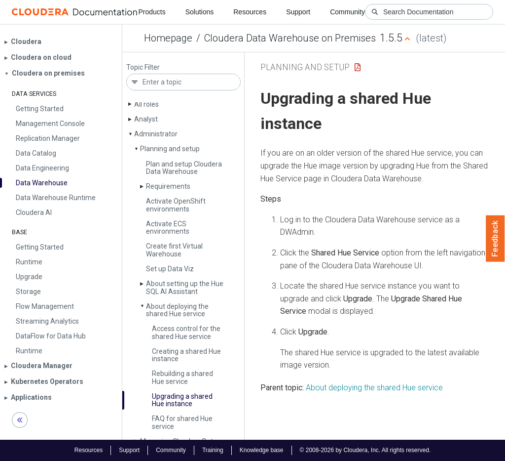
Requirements (168, 186)
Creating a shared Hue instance (186, 355)
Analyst (146, 119)
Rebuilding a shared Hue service (182, 377)
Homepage (168, 38)
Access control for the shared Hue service (186, 332)
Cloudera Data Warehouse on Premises (290, 38)
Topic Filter (143, 67)
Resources (249, 12)
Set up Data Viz (170, 269)
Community (347, 12)
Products (151, 12)
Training (212, 450)
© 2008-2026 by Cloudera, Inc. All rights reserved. (365, 450)
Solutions (199, 12)
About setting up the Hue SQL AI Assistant (184, 287)
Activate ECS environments (167, 227)
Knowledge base (262, 450)
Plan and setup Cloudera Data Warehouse (184, 167)
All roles (146, 104)
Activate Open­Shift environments (176, 204)
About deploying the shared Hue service (177, 310)
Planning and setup (170, 149)
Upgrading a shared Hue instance (182, 400)
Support (298, 12)
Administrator (156, 134)
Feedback (495, 238)
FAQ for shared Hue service (182, 422)
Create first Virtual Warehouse (174, 249)
